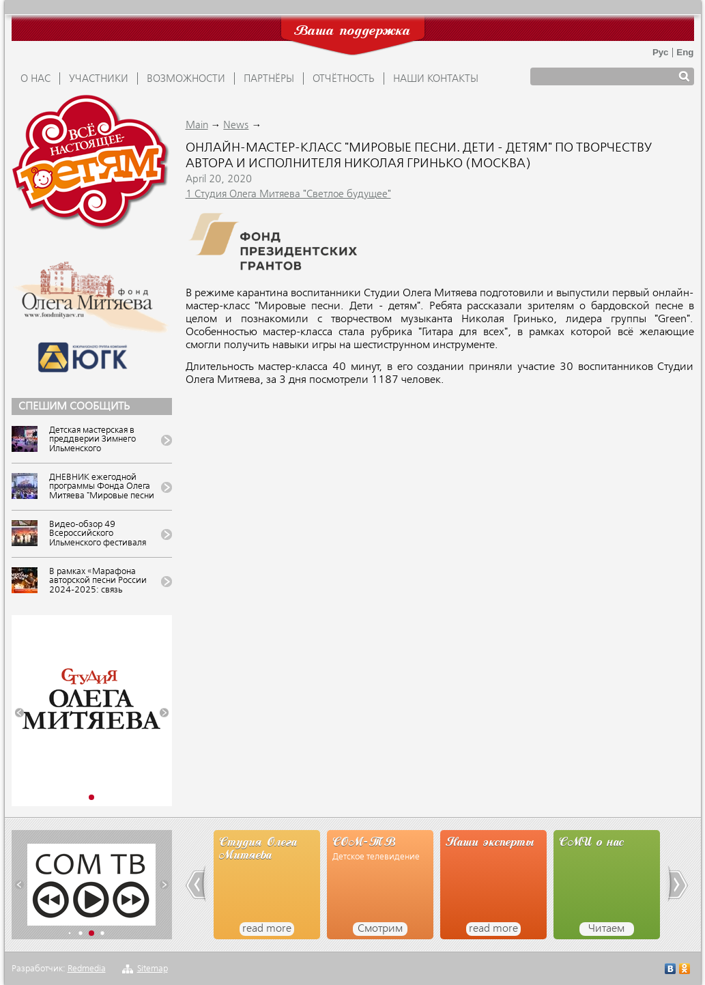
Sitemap (152, 969)
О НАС (35, 79)
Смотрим (380, 929)
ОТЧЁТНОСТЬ (344, 79)
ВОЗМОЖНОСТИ (186, 79)
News (235, 125)
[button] (19, 713)
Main (197, 125)
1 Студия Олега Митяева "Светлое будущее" (288, 194)
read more (266, 929)
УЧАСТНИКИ (98, 79)
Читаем (606, 929)
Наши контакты (435, 79)
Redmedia (87, 969)
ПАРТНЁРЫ (269, 79)
